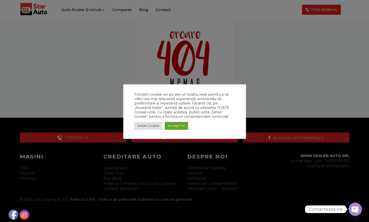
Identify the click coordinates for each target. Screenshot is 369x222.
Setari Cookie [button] (148, 126)
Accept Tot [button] (176, 126)
